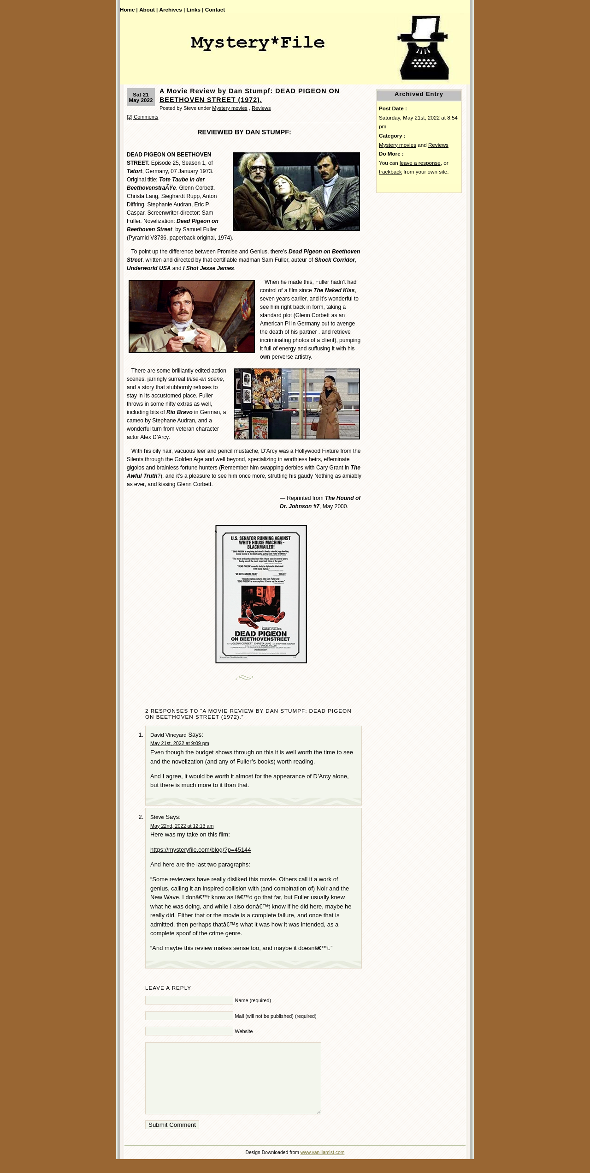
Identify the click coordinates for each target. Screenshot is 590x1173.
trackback (390, 171)
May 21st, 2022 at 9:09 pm (179, 743)
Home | (129, 9)
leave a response (420, 163)
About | (148, 9)
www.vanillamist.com (323, 1166)
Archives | (172, 9)
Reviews (261, 108)
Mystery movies (229, 108)
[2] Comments (142, 117)
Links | (195, 9)
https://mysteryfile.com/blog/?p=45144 (200, 849)
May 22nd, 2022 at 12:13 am (181, 826)
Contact (215, 9)
